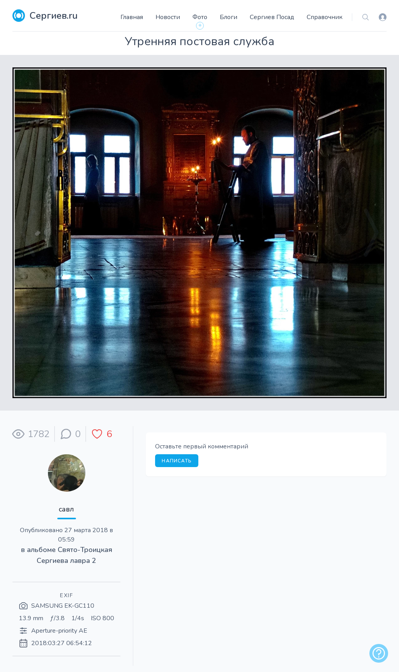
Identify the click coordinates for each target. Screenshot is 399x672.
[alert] (378, 653)
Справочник (325, 17)
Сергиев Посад (272, 17)
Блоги (228, 17)
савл (66, 509)
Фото (199, 17)
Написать (177, 461)
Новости (167, 17)
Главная (131, 17)
